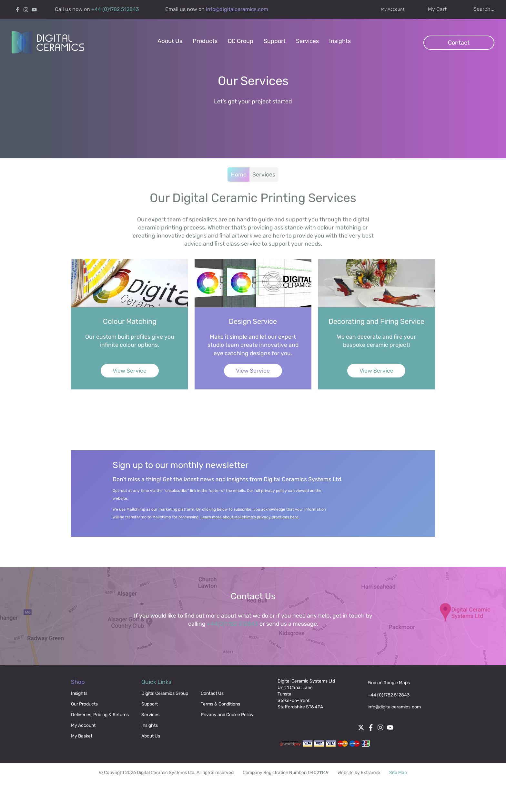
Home (238, 184)
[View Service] (156, 339)
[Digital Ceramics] (49, 44)
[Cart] (429, 9)
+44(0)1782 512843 (232, 648)
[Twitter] (364, 753)
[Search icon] (475, 9)
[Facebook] (18, 9)
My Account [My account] (385, 9)
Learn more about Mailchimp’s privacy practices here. (258, 540)
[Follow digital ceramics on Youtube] (35, 9)
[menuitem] (169, 44)
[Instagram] (27, 9)
